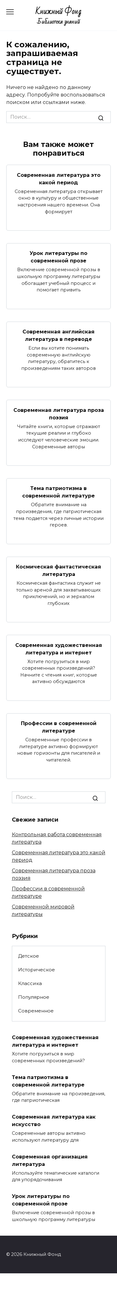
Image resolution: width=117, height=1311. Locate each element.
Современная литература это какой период (58, 178)
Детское (28, 956)
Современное (36, 1011)
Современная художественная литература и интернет (58, 648)
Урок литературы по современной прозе (58, 257)
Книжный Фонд (58, 12)
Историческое (36, 970)
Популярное (33, 997)
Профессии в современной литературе (58, 727)
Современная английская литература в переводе (58, 335)
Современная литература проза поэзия (58, 413)
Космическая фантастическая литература (58, 570)
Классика (30, 983)
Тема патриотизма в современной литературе (58, 492)
